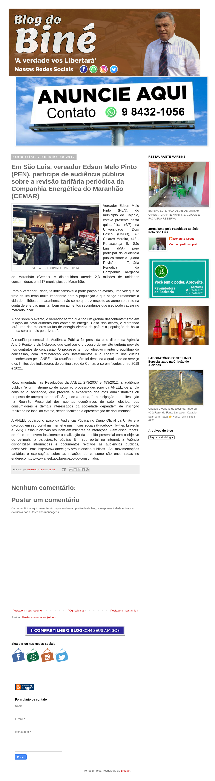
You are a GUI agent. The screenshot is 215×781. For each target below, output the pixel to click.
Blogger (125, 770)
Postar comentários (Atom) (39, 617)
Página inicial (76, 610)
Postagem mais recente (27, 610)
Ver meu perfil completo (183, 244)
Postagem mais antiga (124, 610)
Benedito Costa (36, 469)
